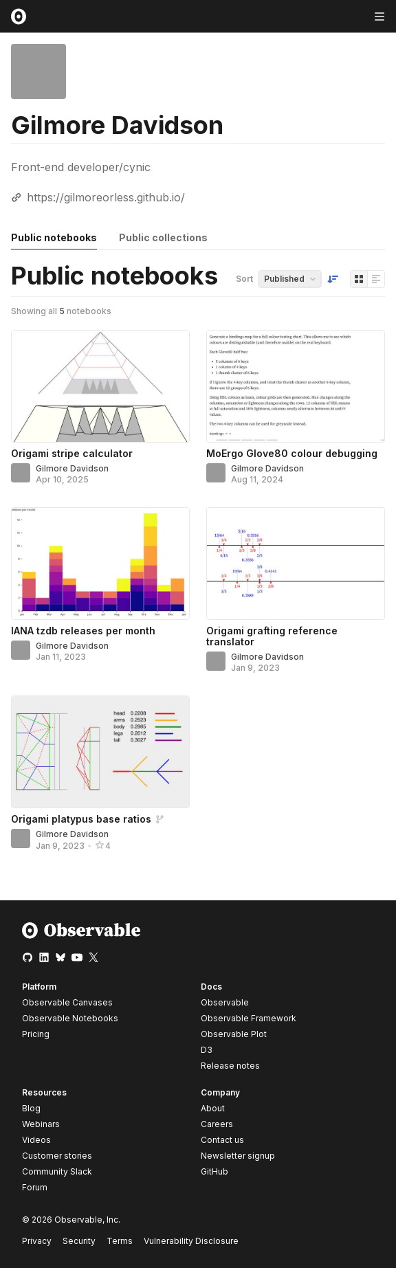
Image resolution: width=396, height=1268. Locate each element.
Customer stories (57, 1155)
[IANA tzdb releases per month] (100, 563)
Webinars (41, 1124)
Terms (120, 1241)
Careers (217, 1124)
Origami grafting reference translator (272, 636)
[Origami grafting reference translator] (295, 563)
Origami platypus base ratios (81, 819)
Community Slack (57, 1171)
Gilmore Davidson (72, 468)
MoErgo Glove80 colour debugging (291, 453)
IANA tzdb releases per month (83, 630)
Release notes (230, 1065)
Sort (244, 279)
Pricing (36, 1034)
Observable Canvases (67, 1002)
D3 (206, 1050)
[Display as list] (376, 279)
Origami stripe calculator (72, 453)
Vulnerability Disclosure (191, 1241)
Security (79, 1241)
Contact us (222, 1140)
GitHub (214, 1171)
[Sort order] (332, 279)
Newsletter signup (238, 1156)
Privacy (37, 1241)
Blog (31, 1108)
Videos (36, 1140)
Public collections (163, 237)
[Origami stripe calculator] (100, 386)
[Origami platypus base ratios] (100, 752)
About (213, 1108)
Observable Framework (248, 1018)
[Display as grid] (359, 279)
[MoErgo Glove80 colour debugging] (295, 386)
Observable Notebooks (70, 1018)
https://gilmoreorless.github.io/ (106, 197)
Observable (225, 1002)
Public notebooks (54, 237)
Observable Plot (234, 1034)
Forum (34, 1187)
